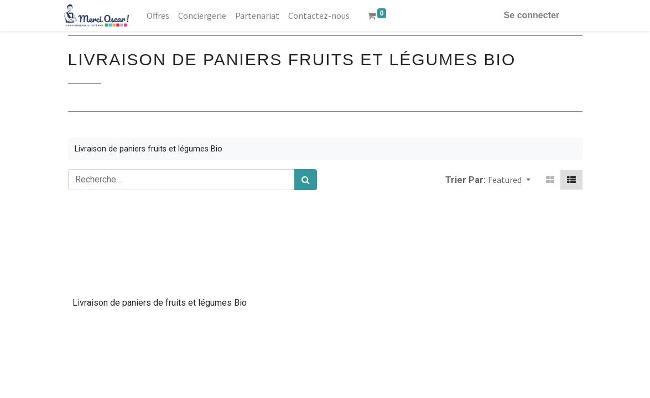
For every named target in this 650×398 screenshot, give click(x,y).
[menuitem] (161, 15)
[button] (509, 180)
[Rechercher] (305, 179)
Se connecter (527, 15)
